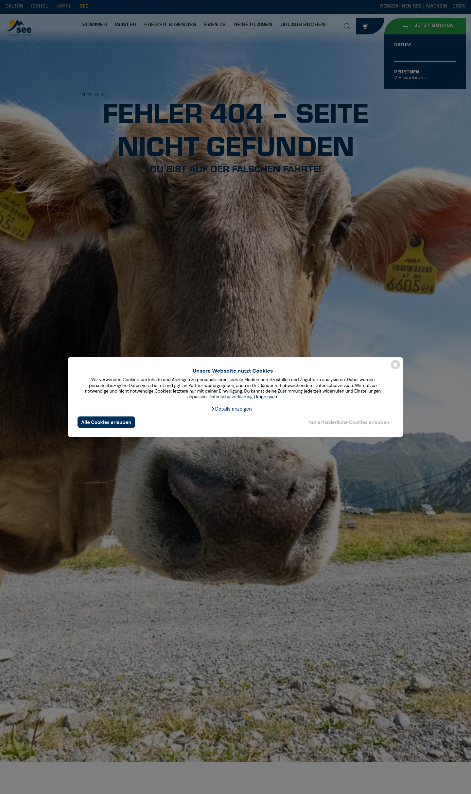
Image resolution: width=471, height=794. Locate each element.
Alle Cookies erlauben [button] (106, 422)
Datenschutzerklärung (231, 396)
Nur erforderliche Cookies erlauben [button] (348, 422)
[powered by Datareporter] (395, 369)
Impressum (267, 396)
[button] (231, 409)
